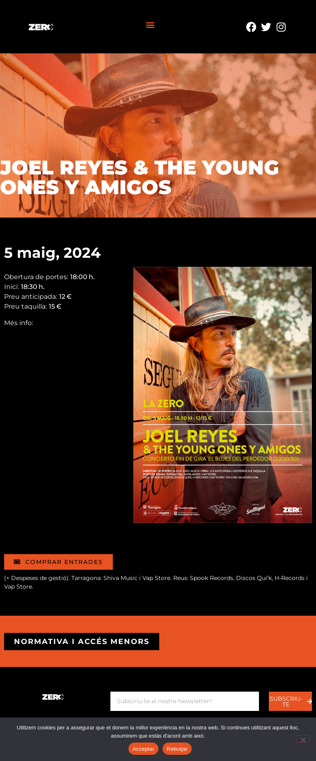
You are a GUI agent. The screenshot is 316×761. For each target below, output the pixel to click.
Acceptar (143, 749)
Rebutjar (177, 749)
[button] (150, 25)
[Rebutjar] (303, 739)
